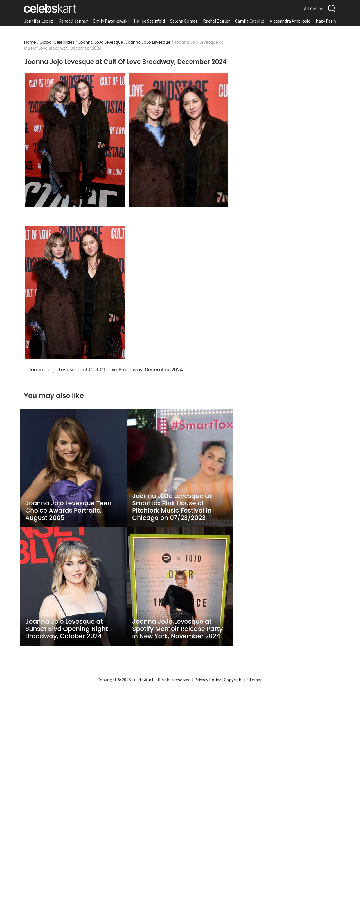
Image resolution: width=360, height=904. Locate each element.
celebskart (143, 679)
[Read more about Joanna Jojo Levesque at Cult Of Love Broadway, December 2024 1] (75, 140)
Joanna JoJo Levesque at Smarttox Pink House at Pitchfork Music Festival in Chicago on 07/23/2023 (172, 507)
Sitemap (254, 679)
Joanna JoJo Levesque (100, 42)
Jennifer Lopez (38, 21)
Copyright (233, 679)
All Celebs (313, 8)
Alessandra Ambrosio (290, 21)
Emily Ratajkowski (111, 21)
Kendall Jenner (73, 21)
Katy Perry (326, 21)
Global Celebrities (57, 42)
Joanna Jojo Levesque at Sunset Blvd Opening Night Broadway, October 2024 (66, 629)
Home (30, 42)
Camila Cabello (249, 21)
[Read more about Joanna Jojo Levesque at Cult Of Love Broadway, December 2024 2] (178, 140)
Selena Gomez (184, 21)
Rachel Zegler (216, 21)
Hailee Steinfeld (149, 21)
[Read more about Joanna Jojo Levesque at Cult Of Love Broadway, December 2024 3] (75, 292)
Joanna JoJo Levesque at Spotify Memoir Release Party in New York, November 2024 (177, 629)
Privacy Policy (207, 679)
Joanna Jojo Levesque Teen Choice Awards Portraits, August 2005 (68, 511)
